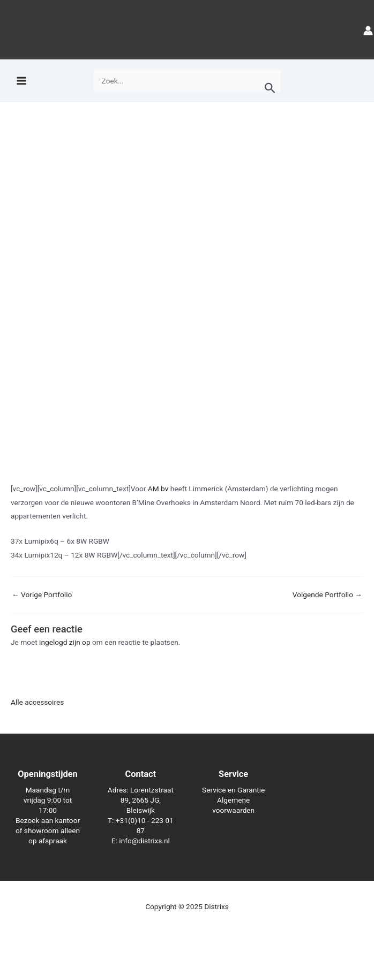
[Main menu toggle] (21, 81)
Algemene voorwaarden (233, 805)
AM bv (158, 488)
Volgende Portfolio (327, 595)
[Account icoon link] (368, 29)
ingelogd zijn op (65, 642)
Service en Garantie (233, 790)
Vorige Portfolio (42, 595)
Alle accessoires (37, 702)
